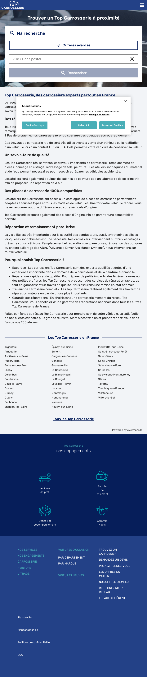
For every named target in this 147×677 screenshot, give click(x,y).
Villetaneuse (105, 393)
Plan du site (25, 617)
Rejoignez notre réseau (111, 590)
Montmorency (60, 397)
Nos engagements (31, 555)
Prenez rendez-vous (114, 566)
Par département (71, 557)
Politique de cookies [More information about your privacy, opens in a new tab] (99, 114)
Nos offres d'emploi (114, 582)
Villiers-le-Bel (106, 397)
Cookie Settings (35, 125)
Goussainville (59, 365)
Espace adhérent (112, 598)
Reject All (83, 125)
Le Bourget (58, 379)
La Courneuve (60, 370)
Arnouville (11, 351)
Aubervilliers (12, 360)
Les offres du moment (109, 574)
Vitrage (23, 573)
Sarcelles (103, 370)
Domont (9, 388)
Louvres (56, 388)
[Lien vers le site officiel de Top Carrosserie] (12, 5)
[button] (132, 59)
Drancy (9, 393)
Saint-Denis (105, 356)
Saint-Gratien (106, 360)
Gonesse (56, 360)
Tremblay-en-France (111, 388)
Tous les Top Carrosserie (73, 419)
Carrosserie (27, 561)
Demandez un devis (113, 559)
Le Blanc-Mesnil (61, 374)
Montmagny (58, 393)
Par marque (67, 563)
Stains (102, 379)
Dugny (9, 397)
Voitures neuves (71, 575)
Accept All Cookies (112, 125)
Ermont (55, 351)
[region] (73, 116)
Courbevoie (12, 379)
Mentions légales (28, 630)
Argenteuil (11, 347)
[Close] (125, 101)
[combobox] (68, 59)
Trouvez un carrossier (108, 551)
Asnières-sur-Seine (16, 356)
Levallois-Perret (61, 383)
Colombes (11, 374)
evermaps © (134, 430)
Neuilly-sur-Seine (62, 406)
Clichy (8, 370)
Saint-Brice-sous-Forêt (112, 351)
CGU (20, 654)
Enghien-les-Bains (16, 406)
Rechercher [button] (73, 73)
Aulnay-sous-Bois (16, 365)
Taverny (103, 383)
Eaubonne (11, 402)
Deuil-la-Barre (13, 383)
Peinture (24, 567)
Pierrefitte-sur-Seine (111, 347)
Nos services (27, 549)
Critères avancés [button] (73, 45)
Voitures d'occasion (73, 549)
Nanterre (56, 402)
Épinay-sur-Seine (62, 347)
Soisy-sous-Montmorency (114, 374)
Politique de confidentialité (34, 642)
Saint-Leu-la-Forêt (110, 365)
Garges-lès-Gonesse (64, 356)
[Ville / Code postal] (68, 59)
